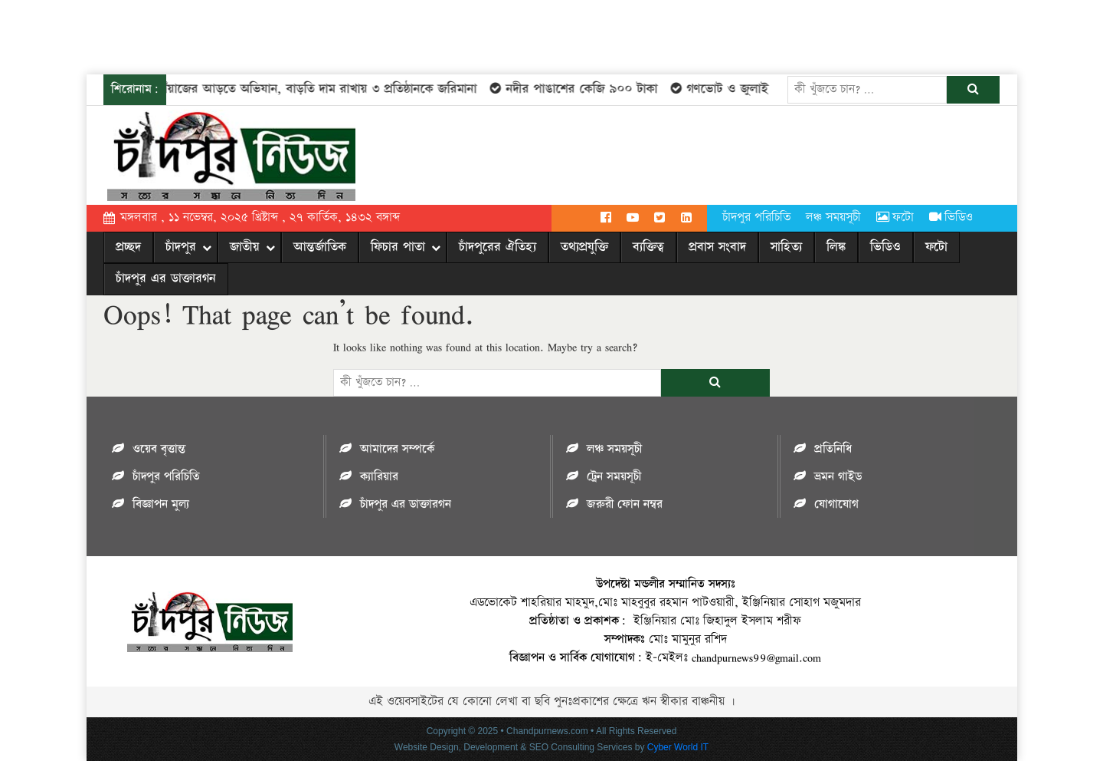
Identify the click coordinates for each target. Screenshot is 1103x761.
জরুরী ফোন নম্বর (625, 504)
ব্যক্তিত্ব (648, 247)
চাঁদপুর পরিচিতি (756, 217)
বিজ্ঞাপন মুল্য (161, 504)
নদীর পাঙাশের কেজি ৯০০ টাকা (573, 89)
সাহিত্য (786, 247)
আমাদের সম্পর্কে (397, 449)
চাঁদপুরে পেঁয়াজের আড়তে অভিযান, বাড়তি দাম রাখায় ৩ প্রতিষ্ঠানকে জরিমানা (287, 89)
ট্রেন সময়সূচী (614, 477)
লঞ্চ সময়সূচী (833, 217)
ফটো (895, 217)
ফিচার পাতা (398, 247)
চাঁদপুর (180, 247)
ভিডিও (951, 217)
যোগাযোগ (836, 504)
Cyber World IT (678, 747)
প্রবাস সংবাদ (717, 247)
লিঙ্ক (836, 247)
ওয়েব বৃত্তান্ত (159, 449)
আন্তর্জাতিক (319, 247)
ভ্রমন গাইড (838, 477)
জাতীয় (245, 247)
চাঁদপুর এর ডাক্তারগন (166, 278)
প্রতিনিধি (833, 449)
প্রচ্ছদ (128, 247)
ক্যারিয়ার (379, 477)
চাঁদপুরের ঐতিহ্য (497, 247)
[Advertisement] (279, 34)
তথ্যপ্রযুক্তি (584, 247)
